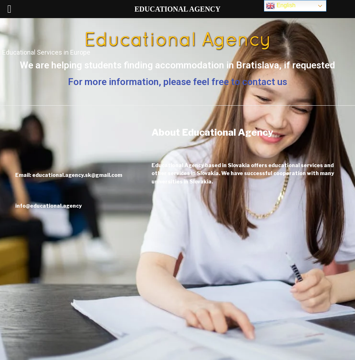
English (280, 5)
